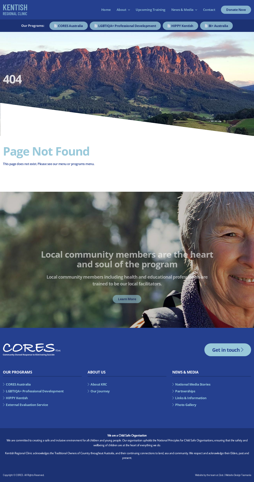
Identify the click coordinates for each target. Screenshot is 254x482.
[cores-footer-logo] (31, 345)
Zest (221, 475)
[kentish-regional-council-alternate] (15, 6)
